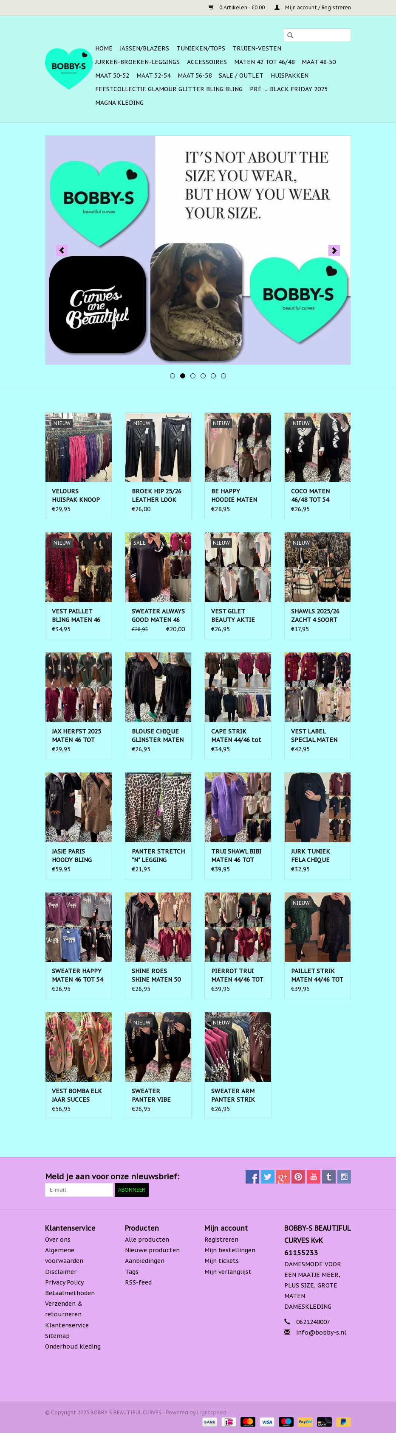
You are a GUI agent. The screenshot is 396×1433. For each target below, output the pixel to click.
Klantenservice (67, 1325)
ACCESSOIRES (207, 62)
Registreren (221, 1239)
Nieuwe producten (152, 1250)
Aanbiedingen (144, 1261)
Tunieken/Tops (200, 48)
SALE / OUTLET (241, 75)
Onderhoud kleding (73, 1346)
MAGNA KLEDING (119, 102)
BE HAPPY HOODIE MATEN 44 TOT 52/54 (234, 495)
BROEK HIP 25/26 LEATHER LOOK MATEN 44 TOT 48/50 (156, 495)
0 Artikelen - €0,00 (237, 7)
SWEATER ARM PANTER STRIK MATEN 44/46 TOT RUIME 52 (237, 1095)
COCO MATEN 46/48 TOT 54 (310, 495)
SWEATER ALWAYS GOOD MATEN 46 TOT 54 (158, 615)
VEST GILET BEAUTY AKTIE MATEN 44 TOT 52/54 (233, 615)
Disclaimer (60, 1272)
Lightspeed (211, 1412)
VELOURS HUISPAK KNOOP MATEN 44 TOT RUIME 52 (75, 495)
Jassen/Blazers (144, 48)
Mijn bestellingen (229, 1250)
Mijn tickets (221, 1261)
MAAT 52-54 (153, 75)
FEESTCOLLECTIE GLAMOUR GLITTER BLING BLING (169, 89)
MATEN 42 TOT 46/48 (264, 62)
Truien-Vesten (256, 48)
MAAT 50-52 (112, 75)
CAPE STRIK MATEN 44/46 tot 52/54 (236, 736)
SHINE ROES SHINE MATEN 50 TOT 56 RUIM (156, 975)
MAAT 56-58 (195, 75)
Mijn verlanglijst (228, 1272)
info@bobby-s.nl (321, 1332)
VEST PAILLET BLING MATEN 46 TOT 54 (76, 615)
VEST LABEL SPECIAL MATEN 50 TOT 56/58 (314, 736)
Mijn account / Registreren (312, 7)
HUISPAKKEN (289, 75)
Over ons (58, 1239)
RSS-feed (138, 1282)
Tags (132, 1272)
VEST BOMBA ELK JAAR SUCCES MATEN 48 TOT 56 (77, 1095)
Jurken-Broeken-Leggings (137, 62)
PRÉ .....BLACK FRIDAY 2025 (289, 89)
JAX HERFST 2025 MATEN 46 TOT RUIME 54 (76, 736)
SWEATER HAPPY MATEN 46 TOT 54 (77, 975)
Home (104, 48)
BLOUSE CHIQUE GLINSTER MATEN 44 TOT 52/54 (158, 736)
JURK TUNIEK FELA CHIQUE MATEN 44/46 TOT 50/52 (317, 856)
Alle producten (147, 1239)
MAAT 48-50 (319, 62)
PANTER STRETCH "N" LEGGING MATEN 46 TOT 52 (158, 856)
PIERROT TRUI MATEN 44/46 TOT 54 (237, 975)
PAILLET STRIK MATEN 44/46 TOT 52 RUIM (317, 975)
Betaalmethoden (70, 1293)
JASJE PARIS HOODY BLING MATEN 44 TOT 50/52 (73, 856)
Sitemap (57, 1336)
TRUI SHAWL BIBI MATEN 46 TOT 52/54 (236, 856)
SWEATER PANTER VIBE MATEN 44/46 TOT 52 (158, 1095)
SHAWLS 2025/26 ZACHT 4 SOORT (315, 615)
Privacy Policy (64, 1282)
